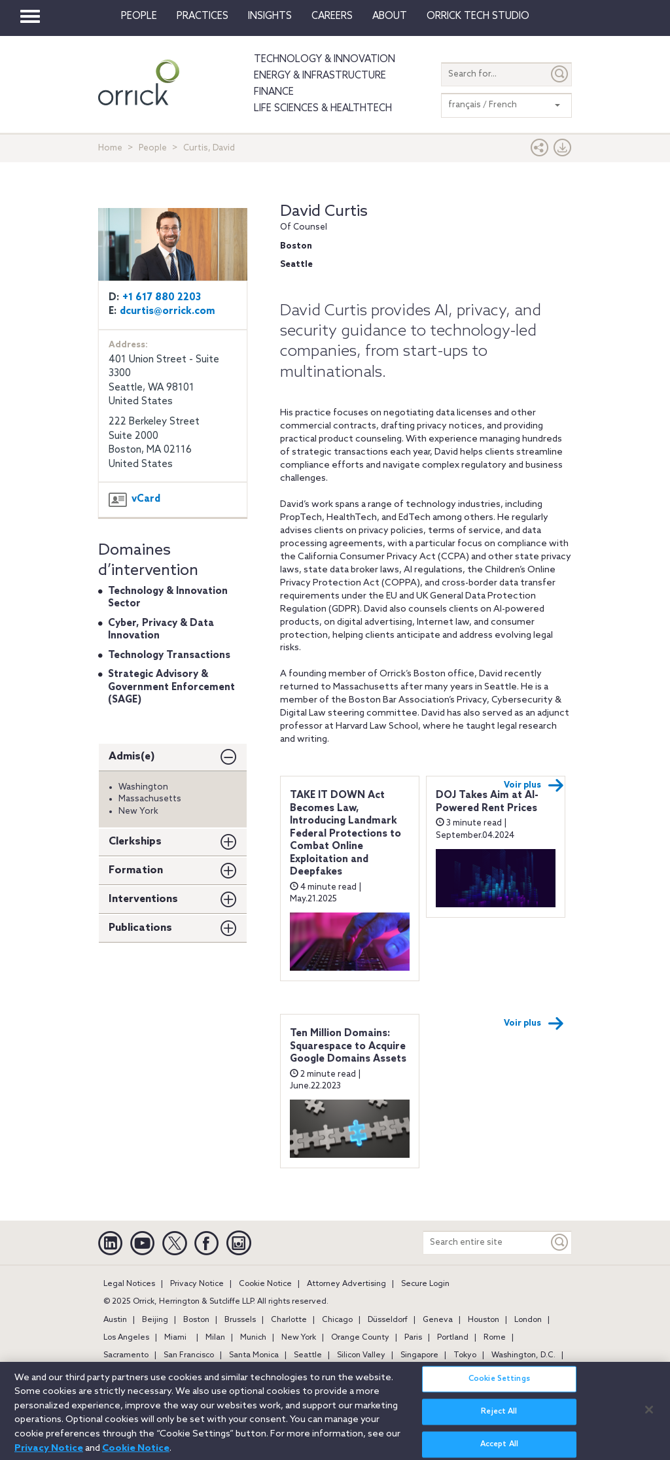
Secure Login (425, 1284)
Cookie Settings (499, 1386)
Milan (215, 1337)
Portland (452, 1337)
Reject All (499, 1419)
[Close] (649, 1416)
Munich (253, 1337)
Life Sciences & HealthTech (323, 108)
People (139, 16)
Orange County (360, 1337)
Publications (140, 928)
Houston (483, 1320)
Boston (196, 1320)
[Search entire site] (486, 1242)
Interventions (143, 899)
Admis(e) (132, 756)
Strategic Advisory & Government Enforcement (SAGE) (171, 687)
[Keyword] (560, 1242)
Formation (136, 870)
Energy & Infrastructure (320, 76)
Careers (332, 16)
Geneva (438, 1320)
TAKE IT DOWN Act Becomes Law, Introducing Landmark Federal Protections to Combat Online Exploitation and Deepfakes (345, 834)
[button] (540, 151)
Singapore (419, 1355)
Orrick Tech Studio (478, 16)
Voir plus (534, 785)
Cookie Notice (265, 1284)
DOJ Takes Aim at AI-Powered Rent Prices (487, 802)
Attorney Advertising (346, 1284)
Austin (115, 1320)
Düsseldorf (388, 1320)
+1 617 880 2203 (161, 298)
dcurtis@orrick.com (167, 311)
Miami (175, 1337)
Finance (274, 92)
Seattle (308, 1355)
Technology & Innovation (324, 59)
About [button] (389, 16)
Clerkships (135, 841)
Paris (413, 1337)
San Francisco (189, 1355)
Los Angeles (126, 1337)
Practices (202, 16)
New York (298, 1337)
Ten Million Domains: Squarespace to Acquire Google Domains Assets (348, 1046)
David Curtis (324, 211)
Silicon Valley (361, 1355)
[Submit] (560, 74)
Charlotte (289, 1320)
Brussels (240, 1320)
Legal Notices (129, 1284)
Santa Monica (254, 1355)
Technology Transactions (169, 655)
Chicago (337, 1320)
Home (110, 148)
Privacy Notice (197, 1284)
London (528, 1320)
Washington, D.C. (523, 1355)
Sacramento (126, 1355)
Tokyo (464, 1355)
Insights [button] (270, 16)
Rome (495, 1337)
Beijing (155, 1320)
